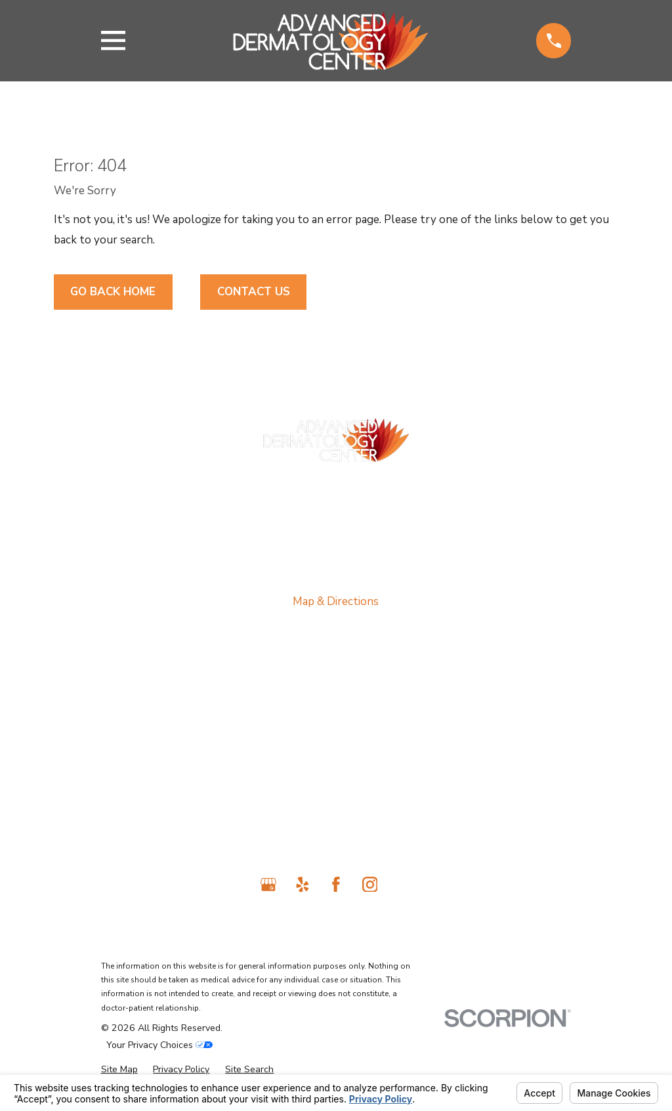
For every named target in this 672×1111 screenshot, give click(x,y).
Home (335, 675)
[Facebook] (336, 884)
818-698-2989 (336, 484)
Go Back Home (113, 291)
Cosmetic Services (336, 785)
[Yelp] (302, 884)
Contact (336, 812)
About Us (336, 703)
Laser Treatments (336, 758)
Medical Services (336, 730)
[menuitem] (119, 1070)
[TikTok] (403, 884)
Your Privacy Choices (159, 1045)
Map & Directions (336, 601)
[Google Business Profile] (268, 884)
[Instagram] (370, 884)
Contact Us (253, 291)
